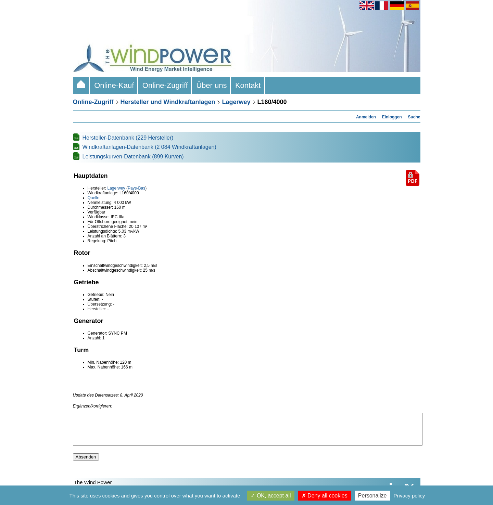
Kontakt (248, 85)
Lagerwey (236, 102)
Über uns (211, 85)
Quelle (94, 197)
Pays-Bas (136, 188)
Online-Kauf (114, 85)
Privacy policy (409, 495)
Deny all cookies (324, 495)
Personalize (372, 495)
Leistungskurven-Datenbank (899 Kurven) (133, 156)
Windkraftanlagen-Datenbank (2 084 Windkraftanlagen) (149, 147)
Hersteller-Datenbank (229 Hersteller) (128, 138)
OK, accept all (271, 495)
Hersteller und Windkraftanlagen (168, 102)
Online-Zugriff (165, 85)
